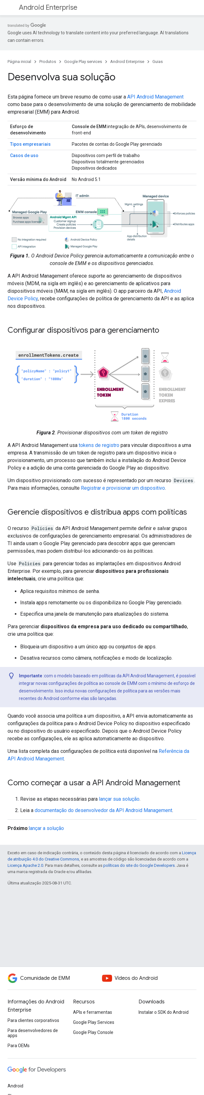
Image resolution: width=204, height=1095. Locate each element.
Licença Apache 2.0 (25, 865)
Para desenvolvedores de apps (33, 1033)
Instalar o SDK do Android (164, 1012)
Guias (157, 61)
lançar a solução (46, 828)
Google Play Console (93, 1032)
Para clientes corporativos (33, 1020)
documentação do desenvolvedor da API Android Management (103, 810)
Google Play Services (93, 1022)
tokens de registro (99, 445)
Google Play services (83, 61)
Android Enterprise (48, 7)
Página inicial (19, 61)
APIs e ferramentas (92, 1012)
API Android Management (155, 97)
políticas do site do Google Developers (139, 865)
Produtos (47, 61)
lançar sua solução (119, 799)
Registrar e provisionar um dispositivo (123, 488)
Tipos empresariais (30, 144)
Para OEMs (19, 1045)
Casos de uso (24, 155)
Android (15, 1085)
